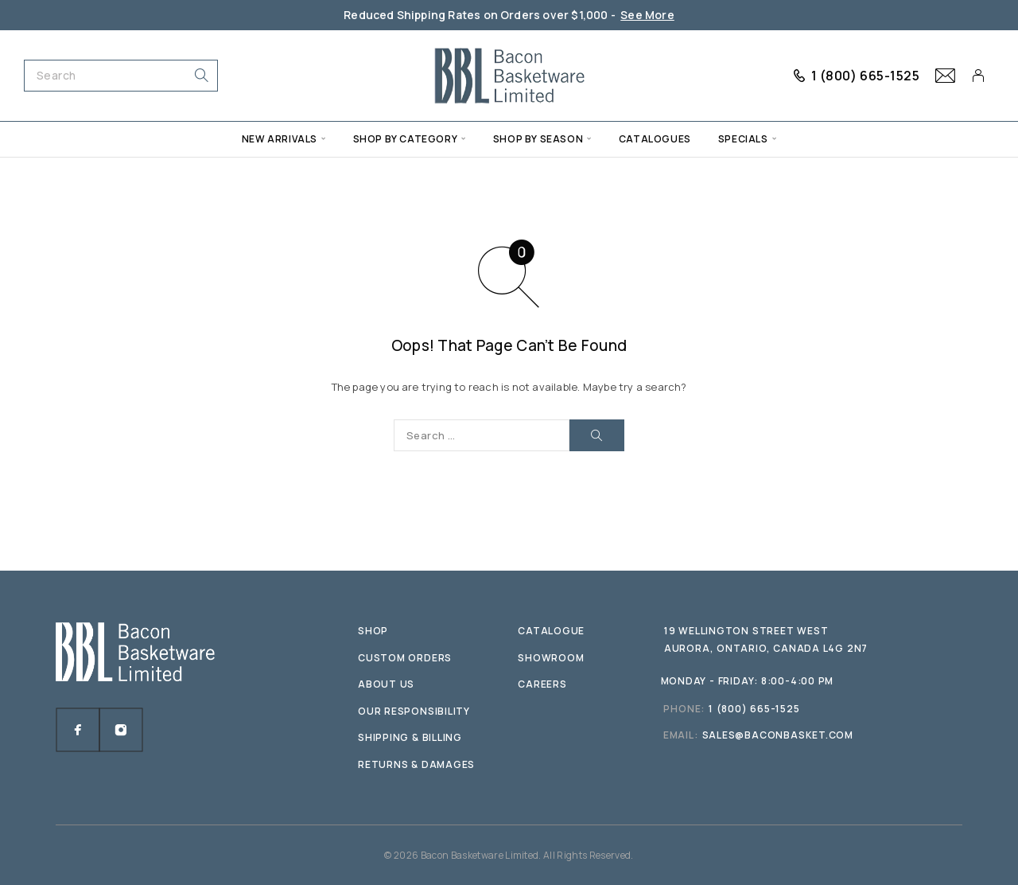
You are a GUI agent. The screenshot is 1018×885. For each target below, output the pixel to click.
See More (647, 14)
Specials (743, 139)
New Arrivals (279, 139)
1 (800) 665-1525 (865, 75)
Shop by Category (405, 139)
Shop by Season (538, 139)
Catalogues (655, 139)
